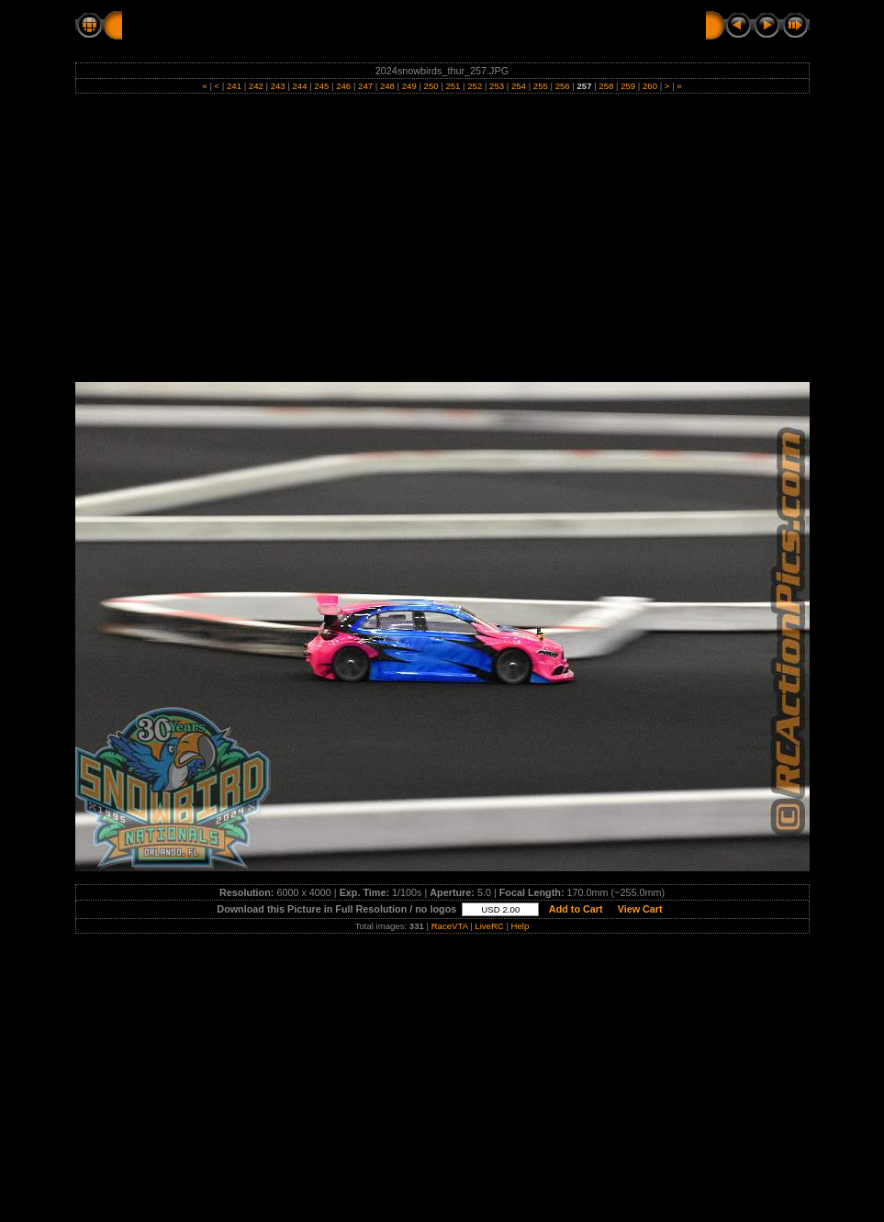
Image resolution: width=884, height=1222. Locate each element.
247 (365, 86)
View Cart (640, 908)
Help (520, 926)
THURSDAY (397, 24)
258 (606, 86)
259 (628, 86)
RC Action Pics (169, 24)
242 (255, 86)
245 (321, 86)
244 (299, 86)
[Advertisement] (442, 244)
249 (409, 86)
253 (496, 86)
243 (277, 86)
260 (649, 86)
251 (453, 86)
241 (233, 86)
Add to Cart (575, 908)
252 (475, 86)
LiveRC (489, 926)
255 (540, 86)
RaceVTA (449, 926)
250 (431, 86)
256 (562, 86)
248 (387, 86)
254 (518, 86)
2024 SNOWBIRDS (288, 24)
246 (343, 86)
